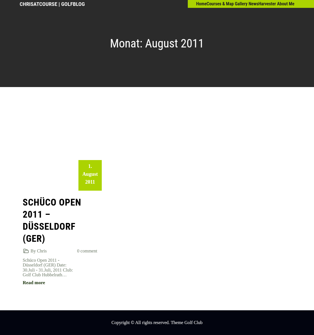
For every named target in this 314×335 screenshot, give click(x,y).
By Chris (39, 251)
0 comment (87, 251)
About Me (286, 3)
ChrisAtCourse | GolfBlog (52, 4)
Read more (34, 282)
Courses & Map (220, 3)
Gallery (241, 3)
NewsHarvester (262, 3)
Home (201, 3)
